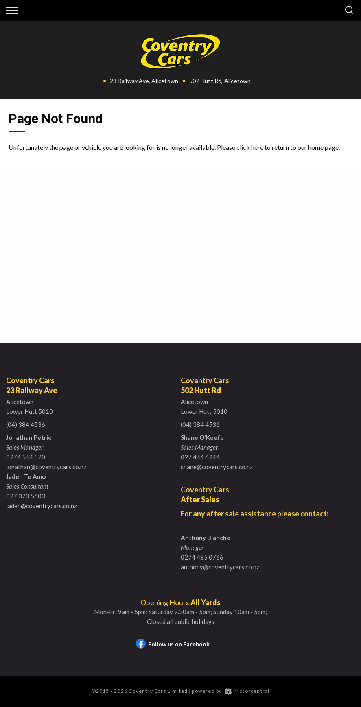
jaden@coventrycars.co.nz (41, 505)
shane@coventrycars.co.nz (217, 466)
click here (249, 147)
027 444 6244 (200, 457)
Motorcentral (247, 691)
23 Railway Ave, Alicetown (144, 80)
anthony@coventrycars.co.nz (220, 567)
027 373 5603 (25, 496)
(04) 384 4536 (25, 424)
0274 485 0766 (202, 557)
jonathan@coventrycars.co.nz (46, 466)
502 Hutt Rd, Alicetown (220, 80)
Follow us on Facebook (173, 644)
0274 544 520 (25, 457)
